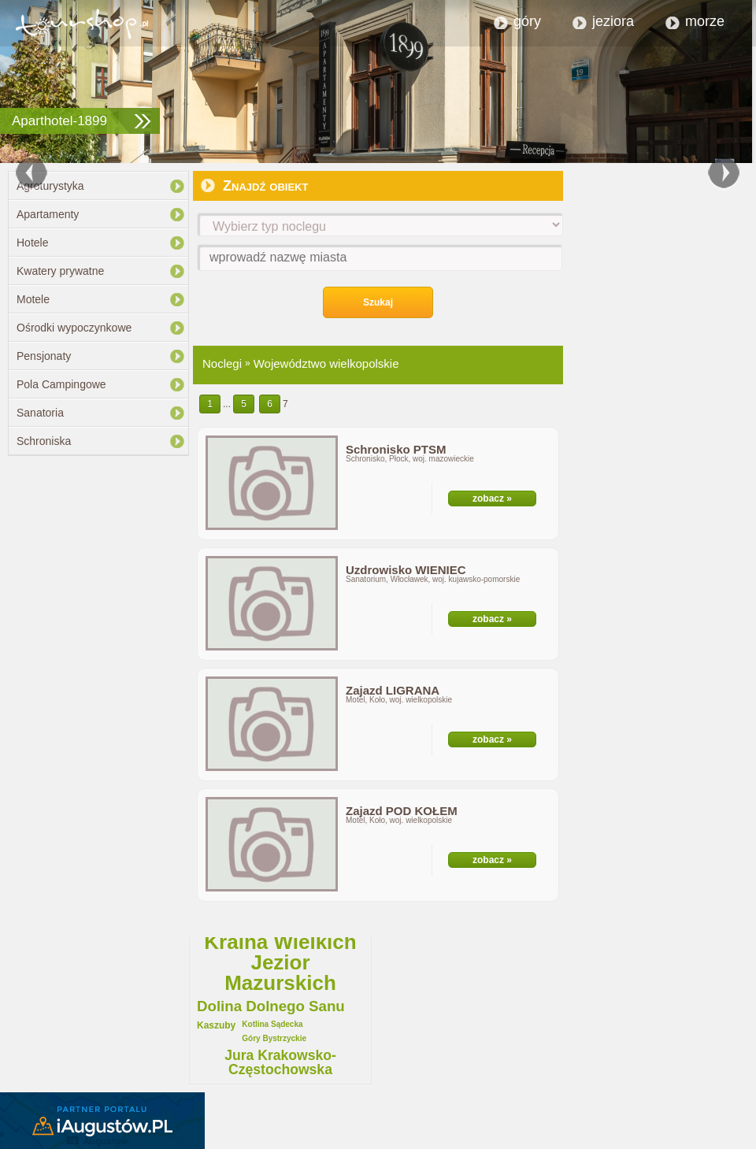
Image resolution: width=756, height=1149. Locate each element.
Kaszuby (216, 1025)
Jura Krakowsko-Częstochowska (280, 1063)
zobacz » (492, 498)
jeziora (613, 21)
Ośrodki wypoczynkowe (74, 327)
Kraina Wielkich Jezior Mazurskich (280, 962)
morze (704, 21)
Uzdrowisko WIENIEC (406, 569)
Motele (33, 299)
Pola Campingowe (61, 384)
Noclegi (222, 363)
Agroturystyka (50, 186)
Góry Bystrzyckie (274, 1039)
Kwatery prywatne (60, 271)
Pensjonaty (44, 356)
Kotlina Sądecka (272, 1025)
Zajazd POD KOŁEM (402, 810)
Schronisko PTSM (396, 449)
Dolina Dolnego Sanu (271, 1006)
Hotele (32, 242)
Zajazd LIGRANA (392, 690)
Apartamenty (48, 214)
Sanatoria (40, 412)
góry (527, 21)
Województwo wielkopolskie (326, 363)
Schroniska (44, 441)
